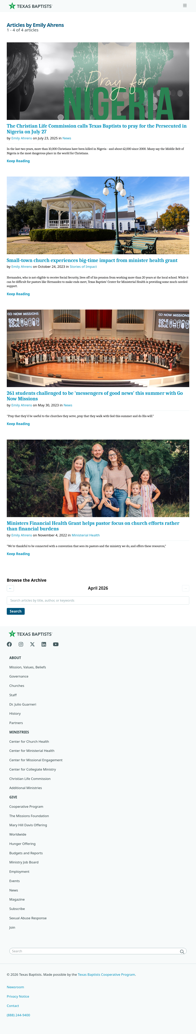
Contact (13, 1005)
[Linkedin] (43, 643)
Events (14, 881)
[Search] (183, 951)
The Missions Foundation (29, 816)
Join (12, 927)
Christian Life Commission (30, 778)
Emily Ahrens (21, 138)
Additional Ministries (25, 787)
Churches (16, 685)
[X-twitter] (32, 643)
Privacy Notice (18, 996)
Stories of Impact (83, 266)
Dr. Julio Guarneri (22, 704)
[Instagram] (20, 643)
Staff (13, 695)
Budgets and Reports (26, 853)
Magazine (17, 899)
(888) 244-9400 (18, 1015)
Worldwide (17, 834)
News (66, 138)
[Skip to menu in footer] (184, 6)
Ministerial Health (86, 535)
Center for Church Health (29, 741)
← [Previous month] (10, 588)
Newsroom (15, 987)
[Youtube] (56, 643)
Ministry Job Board (24, 862)
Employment (19, 871)
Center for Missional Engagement (35, 760)
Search (16, 611)
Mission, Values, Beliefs (27, 667)
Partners (16, 722)
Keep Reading (18, 161)
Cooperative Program (26, 806)
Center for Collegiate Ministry (32, 769)
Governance (18, 676)
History (15, 713)
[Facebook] (11, 643)
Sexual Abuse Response (28, 918)
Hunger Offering (22, 843)
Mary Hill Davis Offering (28, 825)
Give (13, 797)
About (15, 657)
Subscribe (17, 908)
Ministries (19, 732)
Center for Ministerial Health (32, 750)
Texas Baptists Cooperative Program (106, 974)
